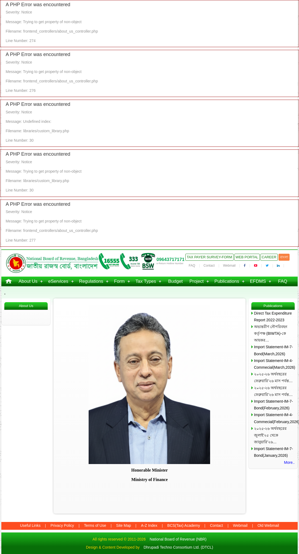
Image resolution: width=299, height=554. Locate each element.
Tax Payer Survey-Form (209, 257)
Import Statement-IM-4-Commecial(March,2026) (274, 364)
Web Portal (247, 257)
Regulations (91, 281)
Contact (209, 265)
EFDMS (258, 281)
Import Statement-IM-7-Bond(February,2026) (273, 404)
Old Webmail (268, 525)
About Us (28, 281)
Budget (175, 281)
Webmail (229, 265)
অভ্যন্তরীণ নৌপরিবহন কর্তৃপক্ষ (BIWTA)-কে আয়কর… (270, 333)
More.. (289, 462)
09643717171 (171, 259)
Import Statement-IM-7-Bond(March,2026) (273, 350)
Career (269, 257)
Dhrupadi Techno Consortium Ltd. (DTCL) (178, 547)
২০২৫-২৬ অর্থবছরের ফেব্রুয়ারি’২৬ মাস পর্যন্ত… (273, 377)
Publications (226, 281)
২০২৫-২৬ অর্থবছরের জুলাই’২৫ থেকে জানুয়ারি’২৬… (270, 435)
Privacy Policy (62, 525)
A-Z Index (149, 525)
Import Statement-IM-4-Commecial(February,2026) (274, 418)
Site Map (123, 525)
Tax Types (145, 281)
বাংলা (284, 257)
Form (119, 281)
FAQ (192, 265)
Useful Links (30, 525)
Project (196, 281)
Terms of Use (95, 525)
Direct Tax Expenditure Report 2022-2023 (273, 316)
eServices (58, 281)
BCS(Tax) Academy (183, 525)
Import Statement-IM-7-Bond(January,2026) (273, 452)
